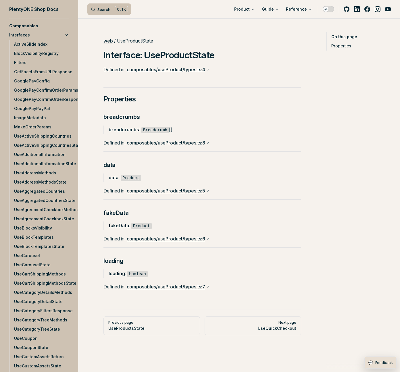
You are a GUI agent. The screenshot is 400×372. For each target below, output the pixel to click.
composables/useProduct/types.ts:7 (166, 287)
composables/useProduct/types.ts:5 (166, 191)
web (108, 41)
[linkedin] (357, 9)
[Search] (109, 9)
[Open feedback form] (380, 362)
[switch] (328, 9)
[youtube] (388, 9)
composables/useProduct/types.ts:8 (166, 143)
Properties (341, 45)
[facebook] (367, 9)
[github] (346, 9)
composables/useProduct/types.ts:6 (166, 239)
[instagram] (377, 9)
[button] (39, 25)
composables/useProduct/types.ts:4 (166, 69)
